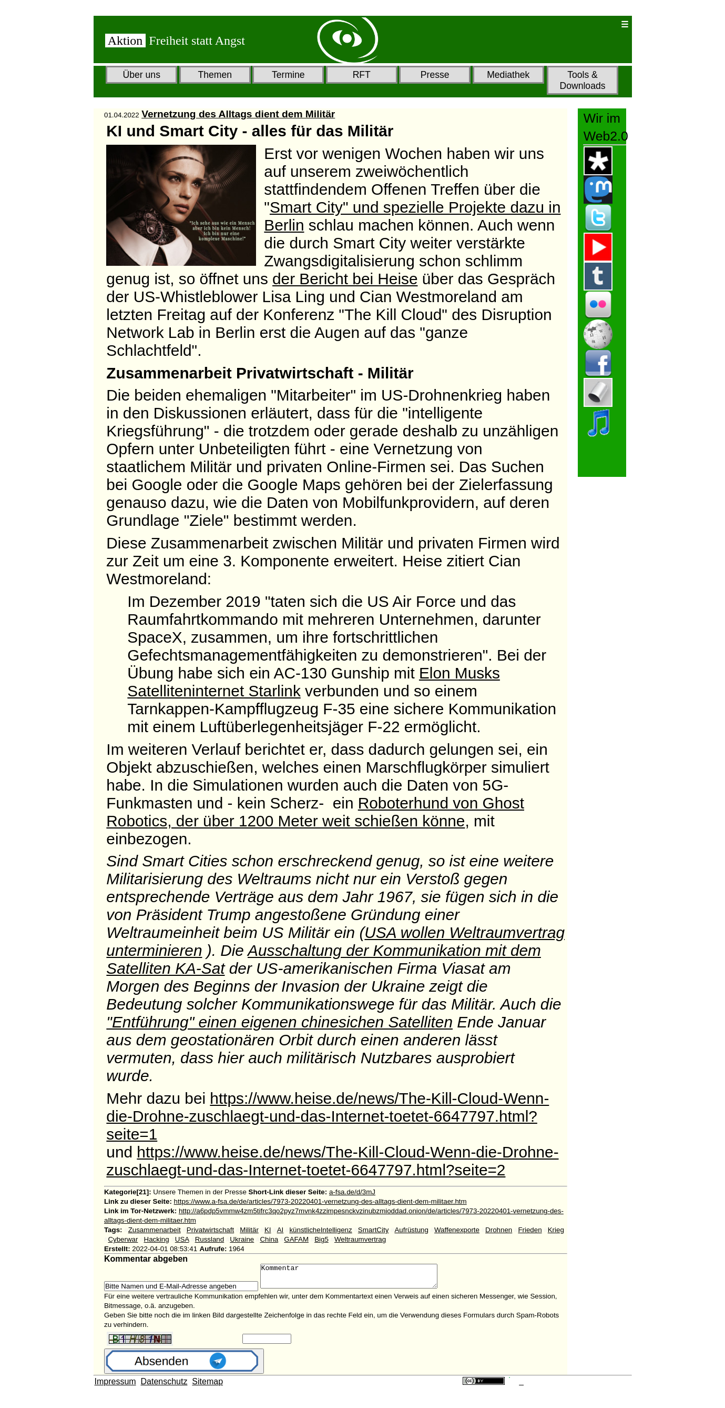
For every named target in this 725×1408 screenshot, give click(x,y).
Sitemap (207, 1386)
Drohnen (498, 1230)
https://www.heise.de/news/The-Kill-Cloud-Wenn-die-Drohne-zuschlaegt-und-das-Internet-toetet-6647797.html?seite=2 (332, 1161)
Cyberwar (123, 1239)
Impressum (115, 1386)
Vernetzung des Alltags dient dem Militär (238, 113)
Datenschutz (164, 1386)
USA (182, 1239)
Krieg (556, 1230)
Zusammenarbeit (154, 1230)
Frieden (530, 1230)
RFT (362, 74)
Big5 (321, 1239)
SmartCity (373, 1230)
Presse (435, 74)
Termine (288, 74)
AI (280, 1230)
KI (267, 1230)
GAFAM (296, 1239)
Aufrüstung (411, 1230)
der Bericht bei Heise (344, 278)
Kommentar (359, 1278)
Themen (215, 74)
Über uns (141, 74)
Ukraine (242, 1239)
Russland (209, 1239)
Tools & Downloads (582, 80)
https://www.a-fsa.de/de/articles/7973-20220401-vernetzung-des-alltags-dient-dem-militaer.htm (320, 1201)
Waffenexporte (456, 1230)
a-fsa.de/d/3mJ (352, 1192)
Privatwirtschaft (210, 1230)
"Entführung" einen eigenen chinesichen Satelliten (279, 1022)
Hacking (156, 1239)
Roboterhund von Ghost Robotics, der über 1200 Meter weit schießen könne (315, 812)
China (269, 1239)
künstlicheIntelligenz (320, 1230)
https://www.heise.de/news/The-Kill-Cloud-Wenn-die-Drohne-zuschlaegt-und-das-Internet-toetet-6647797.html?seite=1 (327, 1116)
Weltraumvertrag (360, 1239)
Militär (249, 1230)
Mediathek (508, 74)
